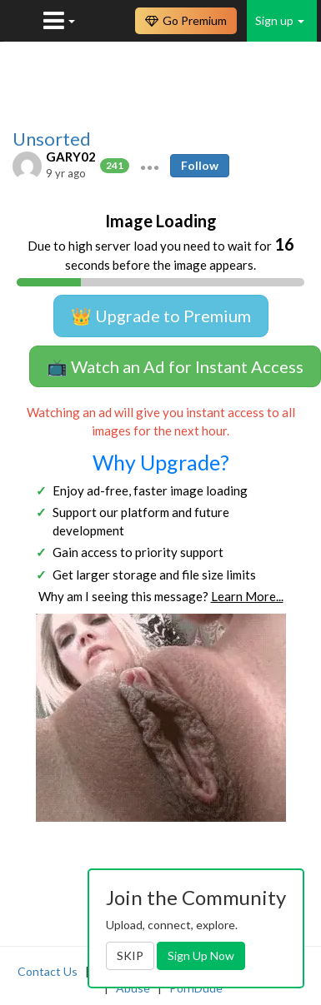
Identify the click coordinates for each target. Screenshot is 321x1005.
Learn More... (247, 596)
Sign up (279, 20)
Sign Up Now (201, 955)
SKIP (130, 955)
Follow (199, 165)
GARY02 (71, 156)
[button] (150, 166)
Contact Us (48, 971)
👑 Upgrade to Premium (161, 316)
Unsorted (52, 139)
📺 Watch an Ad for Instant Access (175, 366)
